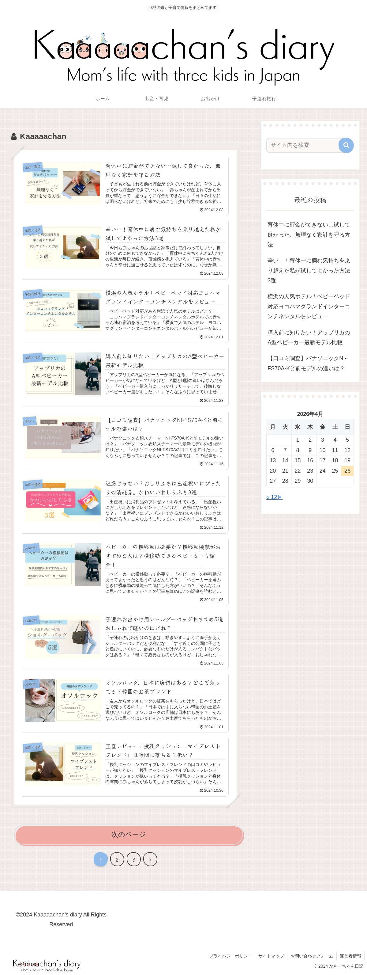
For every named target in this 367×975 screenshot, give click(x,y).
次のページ (128, 834)
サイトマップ (271, 956)
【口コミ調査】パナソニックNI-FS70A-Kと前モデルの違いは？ (307, 363)
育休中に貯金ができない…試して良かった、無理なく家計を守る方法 (309, 235)
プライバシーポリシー (230, 956)
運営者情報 (350, 956)
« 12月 (274, 497)
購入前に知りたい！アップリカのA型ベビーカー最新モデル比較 (309, 337)
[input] (306, 145)
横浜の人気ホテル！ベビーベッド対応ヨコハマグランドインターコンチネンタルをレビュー (309, 306)
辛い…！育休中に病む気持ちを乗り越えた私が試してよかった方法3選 (309, 270)
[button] (346, 145)
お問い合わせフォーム (311, 956)
